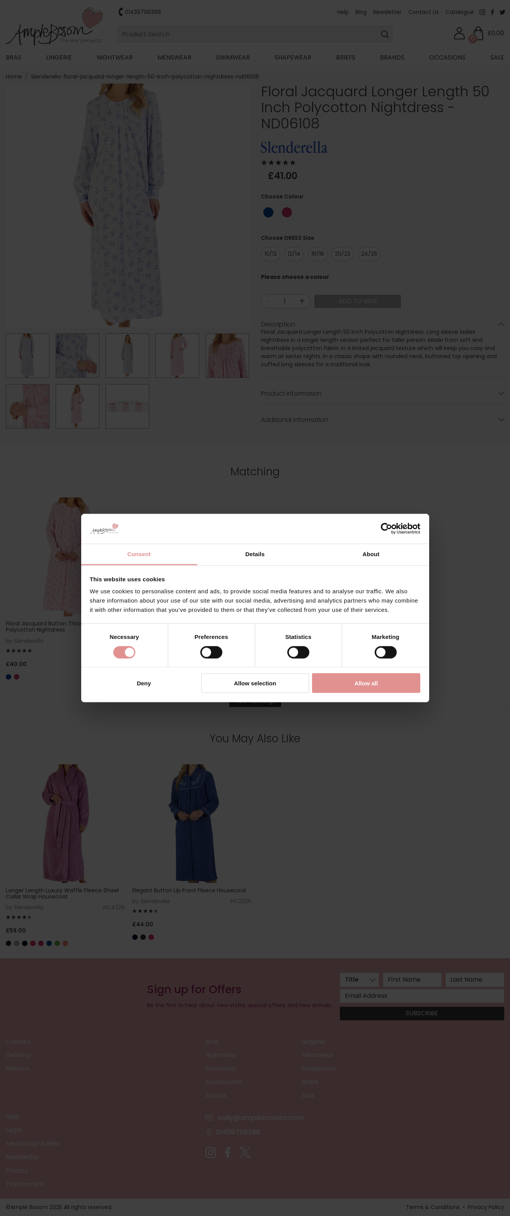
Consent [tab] (139, 553)
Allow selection (255, 683)
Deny (144, 683)
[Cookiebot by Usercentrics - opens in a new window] (386, 529)
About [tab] (371, 553)
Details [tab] (255, 553)
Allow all (366, 683)
